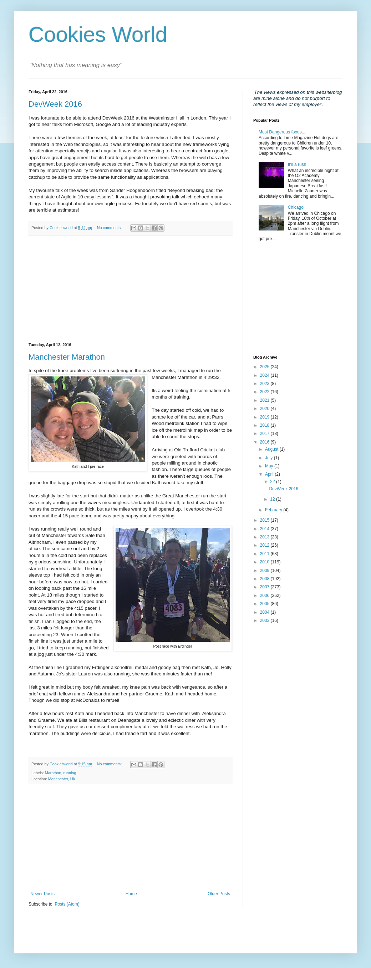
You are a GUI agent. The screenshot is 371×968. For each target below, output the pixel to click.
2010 (265, 561)
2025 (265, 366)
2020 (265, 408)
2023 (265, 383)
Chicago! (296, 207)
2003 (265, 620)
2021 (265, 400)
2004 (265, 612)
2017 (265, 433)
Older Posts (219, 893)
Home (131, 893)
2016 (265, 442)
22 (273, 481)
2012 (265, 545)
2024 (265, 375)
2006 (265, 595)
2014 (265, 528)
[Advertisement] (130, 289)
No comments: (110, 227)
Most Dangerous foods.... (282, 132)
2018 (265, 425)
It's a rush (297, 164)
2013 (265, 536)
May (269, 465)
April (270, 474)
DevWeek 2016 (55, 104)
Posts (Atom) (67, 904)
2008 (265, 578)
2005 (265, 603)
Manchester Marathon (67, 357)
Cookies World (98, 34)
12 (273, 499)
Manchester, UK (62, 779)
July (269, 457)
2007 (265, 586)
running (69, 773)
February (274, 509)
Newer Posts (42, 893)
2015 (265, 520)
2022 (265, 391)
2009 (265, 570)
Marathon (53, 773)
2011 (265, 553)
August (272, 449)
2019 (265, 417)
